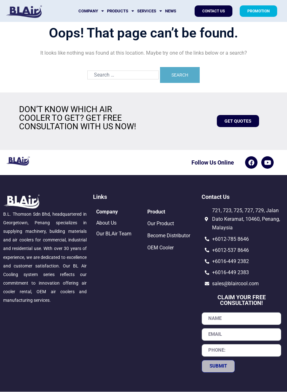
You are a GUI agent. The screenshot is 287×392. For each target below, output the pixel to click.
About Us (106, 223)
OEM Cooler (160, 248)
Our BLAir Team (113, 234)
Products (120, 11)
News (170, 11)
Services (149, 11)
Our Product (160, 224)
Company (91, 11)
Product (156, 212)
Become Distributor (168, 236)
